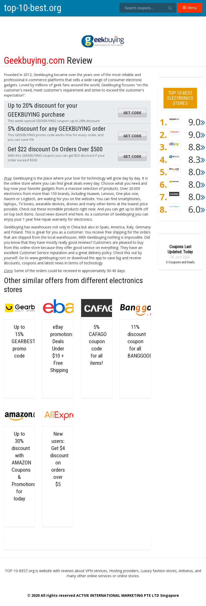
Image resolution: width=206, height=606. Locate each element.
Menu (190, 7)
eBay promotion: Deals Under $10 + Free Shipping (61, 348)
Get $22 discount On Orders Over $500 (55, 149)
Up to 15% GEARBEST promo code (24, 341)
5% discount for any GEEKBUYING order (57, 128)
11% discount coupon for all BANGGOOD (139, 341)
